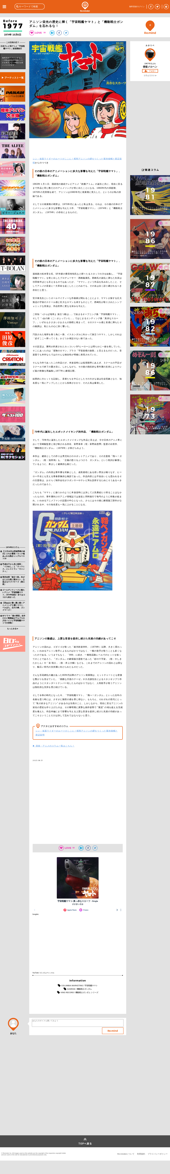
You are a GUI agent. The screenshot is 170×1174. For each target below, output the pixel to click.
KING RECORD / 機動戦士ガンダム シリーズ (79, 992)
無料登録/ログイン (137, 6)
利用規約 (141, 1154)
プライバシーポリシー (158, 1154)
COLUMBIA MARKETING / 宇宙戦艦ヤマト (79, 985)
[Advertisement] (12, 504)
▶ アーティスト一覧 (12, 77)
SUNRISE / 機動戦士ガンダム (79, 989)
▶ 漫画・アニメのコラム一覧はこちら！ (54, 746)
